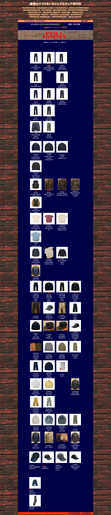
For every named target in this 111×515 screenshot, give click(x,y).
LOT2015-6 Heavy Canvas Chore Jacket (49, 393)
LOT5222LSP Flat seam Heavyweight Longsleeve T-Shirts (36, 356)
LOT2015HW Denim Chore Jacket (49, 428)
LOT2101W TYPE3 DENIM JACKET (62, 156)
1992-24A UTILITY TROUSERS (49, 135)
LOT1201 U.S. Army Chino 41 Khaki (62, 317)
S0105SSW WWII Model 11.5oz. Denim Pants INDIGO (36, 297)
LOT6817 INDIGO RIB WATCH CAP (32, 492)
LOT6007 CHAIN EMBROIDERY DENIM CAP (34, 467)
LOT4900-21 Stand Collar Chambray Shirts (36, 278)
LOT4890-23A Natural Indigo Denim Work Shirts (75, 393)
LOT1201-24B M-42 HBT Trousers (75, 356)
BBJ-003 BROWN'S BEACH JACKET (49, 194)
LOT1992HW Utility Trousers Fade (48, 410)
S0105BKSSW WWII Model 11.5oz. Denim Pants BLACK (62, 297)
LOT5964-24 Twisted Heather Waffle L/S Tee (49, 356)
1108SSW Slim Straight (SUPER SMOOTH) (62, 67)
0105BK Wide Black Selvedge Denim (49, 102)
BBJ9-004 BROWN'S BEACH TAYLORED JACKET (62, 193)
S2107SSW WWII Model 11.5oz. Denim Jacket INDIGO (49, 298)
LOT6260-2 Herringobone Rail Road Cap (62, 336)
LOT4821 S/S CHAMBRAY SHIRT (36, 244)
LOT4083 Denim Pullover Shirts (35, 446)
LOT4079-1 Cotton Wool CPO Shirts (36, 428)
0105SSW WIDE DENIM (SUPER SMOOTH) (62, 102)
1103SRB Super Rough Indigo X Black (49, 118)
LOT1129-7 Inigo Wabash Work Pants (36, 375)
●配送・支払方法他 (74, 24)
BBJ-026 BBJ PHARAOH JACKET (36, 210)
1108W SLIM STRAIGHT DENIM (35, 67)
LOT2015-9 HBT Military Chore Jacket (62, 356)
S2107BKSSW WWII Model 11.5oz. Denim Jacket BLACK (75, 298)
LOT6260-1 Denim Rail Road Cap (49, 336)
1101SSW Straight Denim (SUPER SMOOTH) (62, 85)
